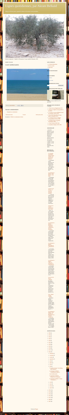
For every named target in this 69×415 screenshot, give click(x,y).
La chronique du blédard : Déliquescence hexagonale (54, 376)
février (51, 385)
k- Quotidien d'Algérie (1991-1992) (55, 124)
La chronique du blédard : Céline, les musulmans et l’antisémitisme (51, 262)
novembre (52, 355)
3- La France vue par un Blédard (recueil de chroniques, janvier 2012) (55, 113)
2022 (50, 340)
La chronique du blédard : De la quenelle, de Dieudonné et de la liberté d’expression (51, 314)
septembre (52, 359)
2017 (50, 349)
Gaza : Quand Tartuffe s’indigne (50, 295)
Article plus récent (9, 114)
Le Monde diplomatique (52, 64)
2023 (50, 338)
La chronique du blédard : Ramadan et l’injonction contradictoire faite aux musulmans (51, 226)
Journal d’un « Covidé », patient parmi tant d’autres (51, 207)
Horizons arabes (51, 65)
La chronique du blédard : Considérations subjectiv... (54, 372)
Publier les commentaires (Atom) (17, 116)
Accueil (24, 114)
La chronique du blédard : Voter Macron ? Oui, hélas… (51, 174)
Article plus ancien (39, 114)
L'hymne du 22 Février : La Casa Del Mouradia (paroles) (51, 191)
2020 (50, 344)
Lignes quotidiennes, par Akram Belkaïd (31, 6)
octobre (51, 357)
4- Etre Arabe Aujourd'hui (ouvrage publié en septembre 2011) (54, 116)
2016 (50, 351)
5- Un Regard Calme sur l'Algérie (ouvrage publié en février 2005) (54, 118)
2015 (50, 390)
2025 (50, 334)
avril (51, 382)
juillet (51, 362)
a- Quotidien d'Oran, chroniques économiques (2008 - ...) (54, 121)
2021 (50, 342)
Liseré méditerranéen (53, 373)
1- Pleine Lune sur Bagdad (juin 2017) (55, 108)
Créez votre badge (50, 80)
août (50, 360)
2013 (50, 393)
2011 (50, 397)
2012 (50, 395)
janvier (51, 387)
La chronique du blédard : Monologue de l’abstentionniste (51, 245)
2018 (50, 348)
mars (51, 384)
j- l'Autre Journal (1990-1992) (54, 123)
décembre (51, 353)
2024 (50, 336)
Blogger (36, 409)
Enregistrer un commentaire (12, 111)
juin (50, 364)
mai (50, 366)
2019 (50, 346)
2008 (50, 399)
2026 (50, 333)
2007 (50, 401)
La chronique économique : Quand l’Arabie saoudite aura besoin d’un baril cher (51, 156)
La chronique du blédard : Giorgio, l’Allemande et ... (55, 379)
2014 (50, 391)
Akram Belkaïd (49, 77)
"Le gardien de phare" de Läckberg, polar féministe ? (56, 369)
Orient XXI (50, 67)
